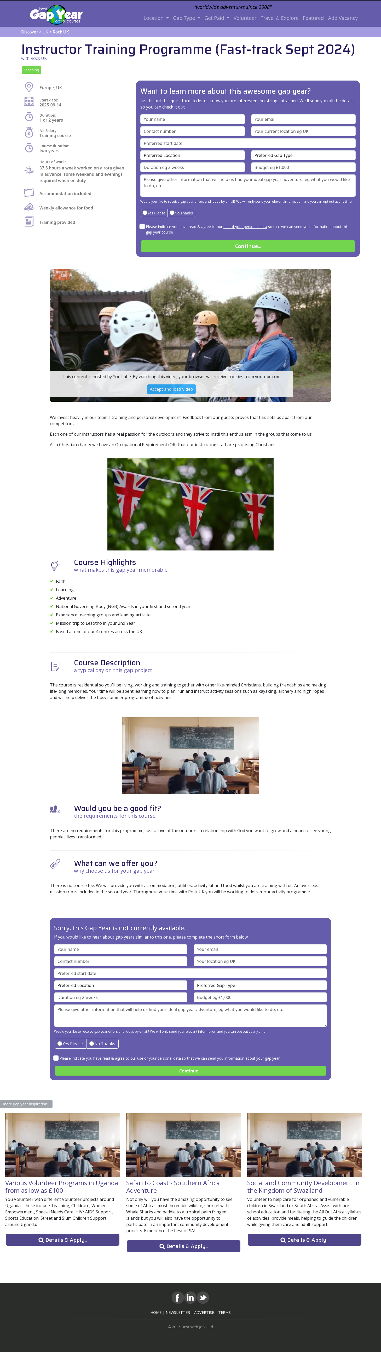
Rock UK (61, 32)
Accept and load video (171, 389)
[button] (31, 70)
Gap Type (184, 17)
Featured (313, 17)
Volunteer (245, 17)
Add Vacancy (343, 17)
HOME (155, 1312)
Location (154, 17)
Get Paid (215, 17)
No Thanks (181, 212)
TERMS (224, 1312)
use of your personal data (245, 226)
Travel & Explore (280, 17)
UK (45, 32)
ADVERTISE (204, 1312)
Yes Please (153, 212)
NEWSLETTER (178, 1312)
